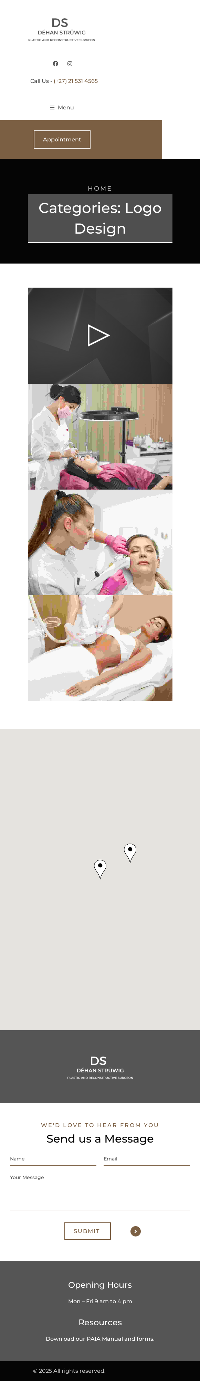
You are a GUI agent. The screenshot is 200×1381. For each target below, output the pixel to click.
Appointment (100, 139)
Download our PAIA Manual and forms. (100, 1339)
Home (100, 188)
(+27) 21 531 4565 (114, 81)
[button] (100, 869)
